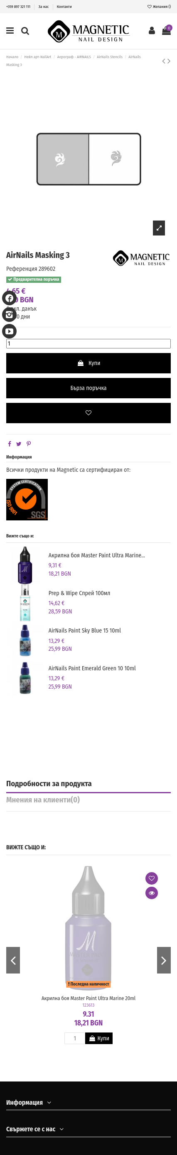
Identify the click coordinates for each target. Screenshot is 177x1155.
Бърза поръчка (88, 388)
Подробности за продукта (49, 784)
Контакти (64, 6)
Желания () (159, 6)
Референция (21, 268)
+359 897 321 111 (18, 6)
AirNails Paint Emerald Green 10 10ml (92, 668)
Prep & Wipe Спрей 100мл (80, 593)
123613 (89, 1005)
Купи (89, 363)
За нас (44, 6)
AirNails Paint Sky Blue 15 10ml (85, 630)
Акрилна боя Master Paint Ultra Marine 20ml (88, 998)
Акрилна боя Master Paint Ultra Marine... (97, 555)
